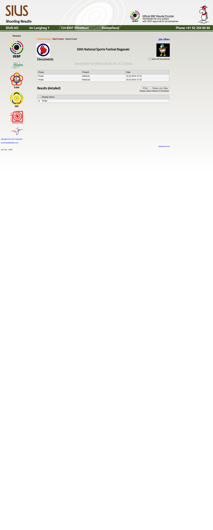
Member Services (164, 146)
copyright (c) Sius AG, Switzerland (11, 138)
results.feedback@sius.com (9, 143)
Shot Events (58, 39)
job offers (164, 39)
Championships (44, 39)
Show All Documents (160, 59)
